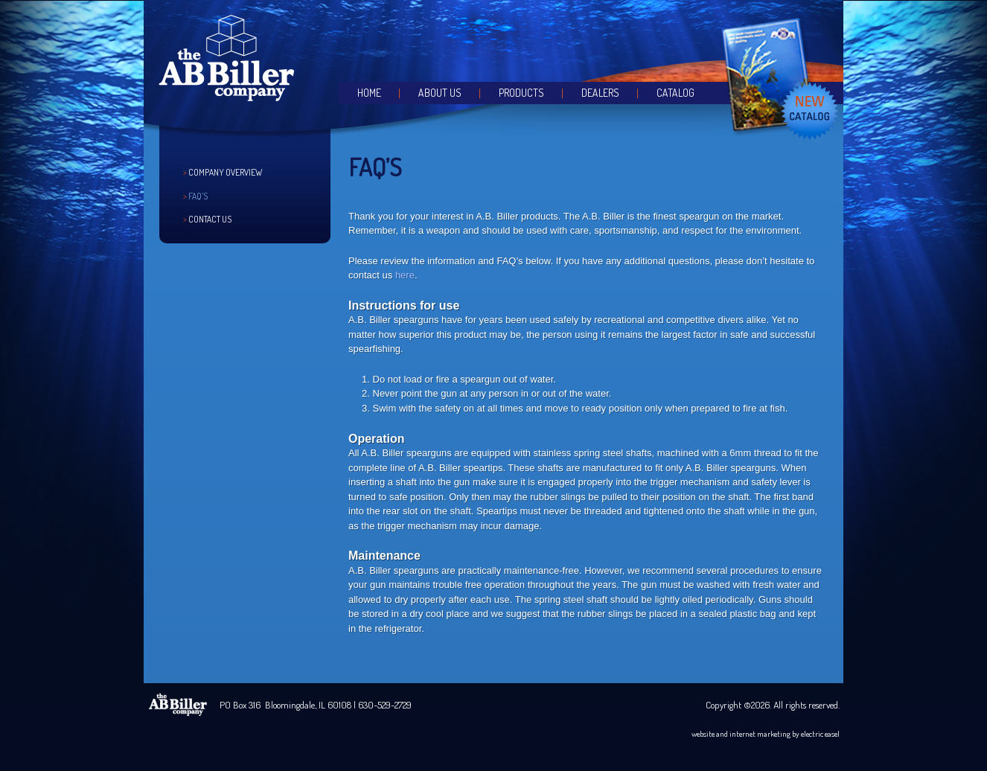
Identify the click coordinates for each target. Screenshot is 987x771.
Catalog (675, 92)
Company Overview (225, 172)
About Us (439, 92)
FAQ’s (198, 196)
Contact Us (209, 219)
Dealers (600, 92)
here (405, 275)
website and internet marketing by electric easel (765, 734)
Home (369, 92)
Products (521, 92)
